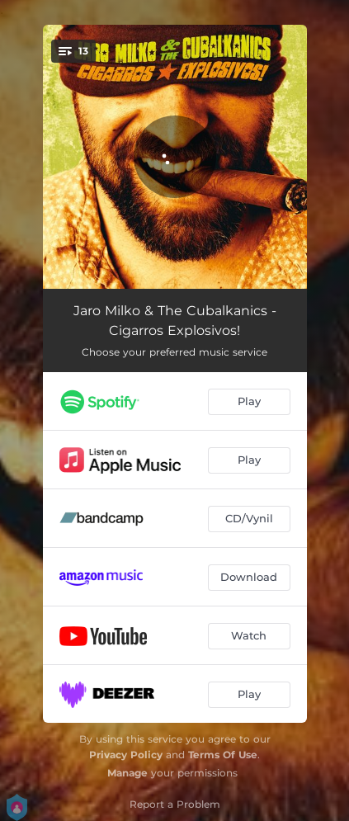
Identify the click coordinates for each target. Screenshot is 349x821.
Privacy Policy (126, 754)
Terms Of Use (222, 754)
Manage (127, 773)
